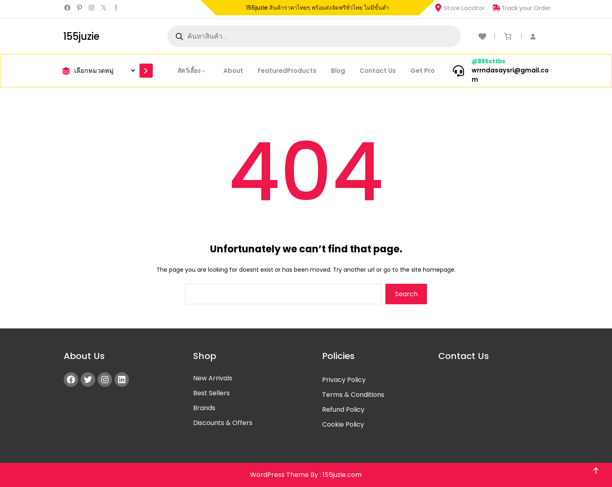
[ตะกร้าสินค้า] (508, 36)
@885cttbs (488, 61)
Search (406, 294)
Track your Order (521, 8)
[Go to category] (146, 71)
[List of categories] (103, 71)
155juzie (81, 36)
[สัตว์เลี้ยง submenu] (205, 70)
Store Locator (459, 8)
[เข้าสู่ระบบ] (537, 36)
